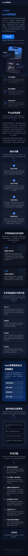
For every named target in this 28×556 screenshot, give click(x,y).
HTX (16, 43)
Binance (9, 43)
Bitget (22, 43)
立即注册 (8, 36)
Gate (13, 43)
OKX (19, 43)
